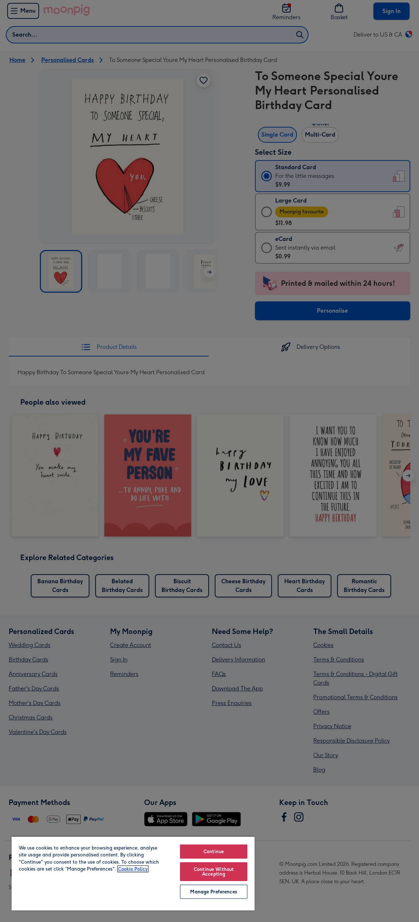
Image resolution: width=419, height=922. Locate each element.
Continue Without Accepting (214, 872)
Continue (214, 851)
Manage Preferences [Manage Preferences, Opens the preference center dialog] (213, 891)
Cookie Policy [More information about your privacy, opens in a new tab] (133, 869)
